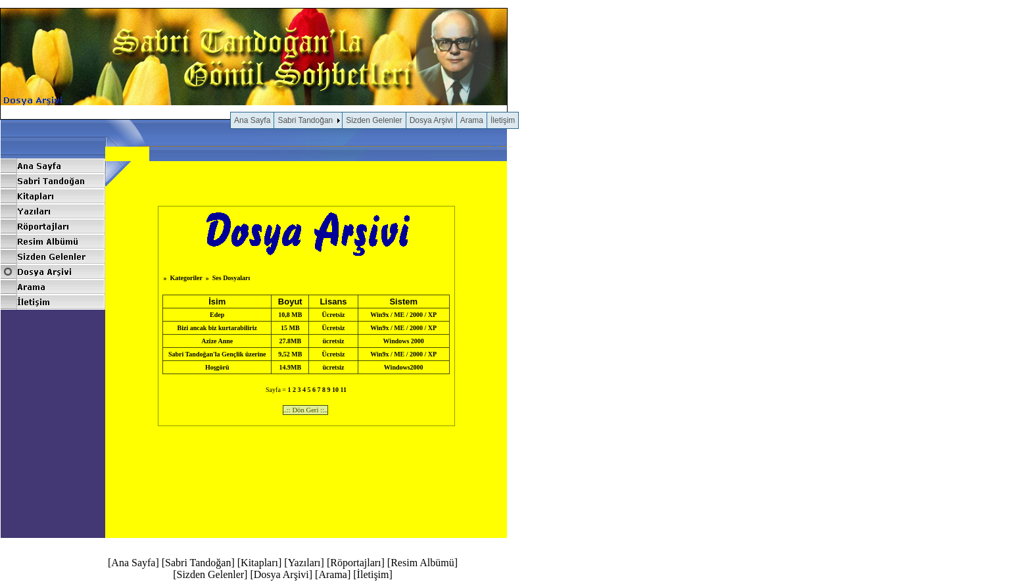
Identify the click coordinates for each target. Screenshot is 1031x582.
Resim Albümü (422, 562)
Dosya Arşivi (431, 120)
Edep (217, 314)
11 (343, 389)
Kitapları (259, 562)
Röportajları (355, 562)
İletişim (503, 120)
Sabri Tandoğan (305, 120)
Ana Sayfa (252, 120)
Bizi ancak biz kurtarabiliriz (217, 327)
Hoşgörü (217, 367)
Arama (471, 120)
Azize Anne (217, 341)
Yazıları (304, 562)
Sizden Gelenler (374, 120)
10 (335, 389)
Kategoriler (185, 277)
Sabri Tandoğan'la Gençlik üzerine (217, 354)
